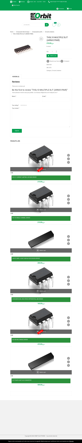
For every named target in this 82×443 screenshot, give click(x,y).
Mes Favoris (15, 5)
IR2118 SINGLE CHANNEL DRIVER (21, 217)
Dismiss (71, 441)
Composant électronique (22, 32)
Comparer (66, 61)
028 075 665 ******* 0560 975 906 (57, 1)
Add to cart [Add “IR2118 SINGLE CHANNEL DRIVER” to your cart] (43, 210)
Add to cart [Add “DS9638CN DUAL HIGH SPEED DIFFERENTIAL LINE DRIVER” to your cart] (43, 291)
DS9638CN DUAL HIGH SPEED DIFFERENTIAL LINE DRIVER (27, 299)
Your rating (15, 105)
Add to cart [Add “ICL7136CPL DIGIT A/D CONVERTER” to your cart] (43, 372)
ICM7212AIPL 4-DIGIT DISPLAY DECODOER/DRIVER (26, 258)
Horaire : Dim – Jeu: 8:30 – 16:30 (36, 1)
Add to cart (53, 55)
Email (44, 96)
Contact (13, 1)
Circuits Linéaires (49, 32)
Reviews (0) (15, 76)
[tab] (15, 77)
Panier (69, 8)
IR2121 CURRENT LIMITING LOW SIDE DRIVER (24, 177)
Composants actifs (37, 32)
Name (14, 96)
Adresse (22, 1)
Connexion (60, 8)
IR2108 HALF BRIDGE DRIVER (20, 339)
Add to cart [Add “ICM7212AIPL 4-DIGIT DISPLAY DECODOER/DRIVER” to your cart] (43, 250)
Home (11, 32)
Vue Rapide (68, 162)
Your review (15, 108)
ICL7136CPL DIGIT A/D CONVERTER (21, 380)
